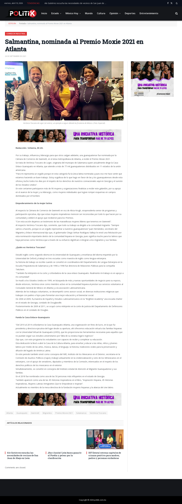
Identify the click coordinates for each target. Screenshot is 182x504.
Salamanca (81, 413)
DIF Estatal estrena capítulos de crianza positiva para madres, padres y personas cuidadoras (104, 455)
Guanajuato (21, 413)
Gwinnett (35, 413)
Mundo (89, 13)
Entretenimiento (149, 13)
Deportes (130, 13)
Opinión (113, 13)
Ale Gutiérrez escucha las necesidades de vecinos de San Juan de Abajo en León (76, 3)
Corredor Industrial (15, 33)
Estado (55, 13)
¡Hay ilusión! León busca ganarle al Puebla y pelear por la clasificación (64, 455)
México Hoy (72, 13)
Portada (22, 23)
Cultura (101, 13)
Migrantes (47, 413)
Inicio (44, 13)
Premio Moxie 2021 (64, 413)
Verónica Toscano (98, 413)
